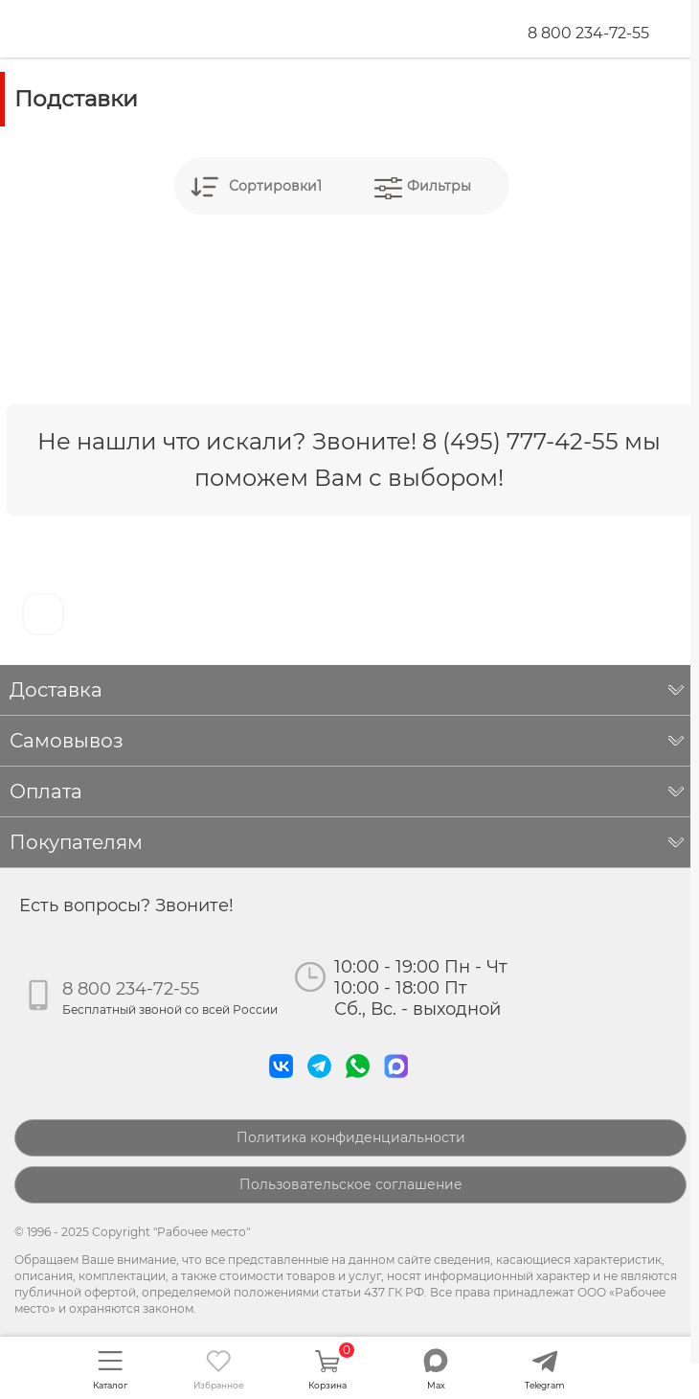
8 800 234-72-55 (588, 33)
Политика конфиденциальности (351, 1137)
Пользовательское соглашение (350, 1184)
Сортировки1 (275, 186)
